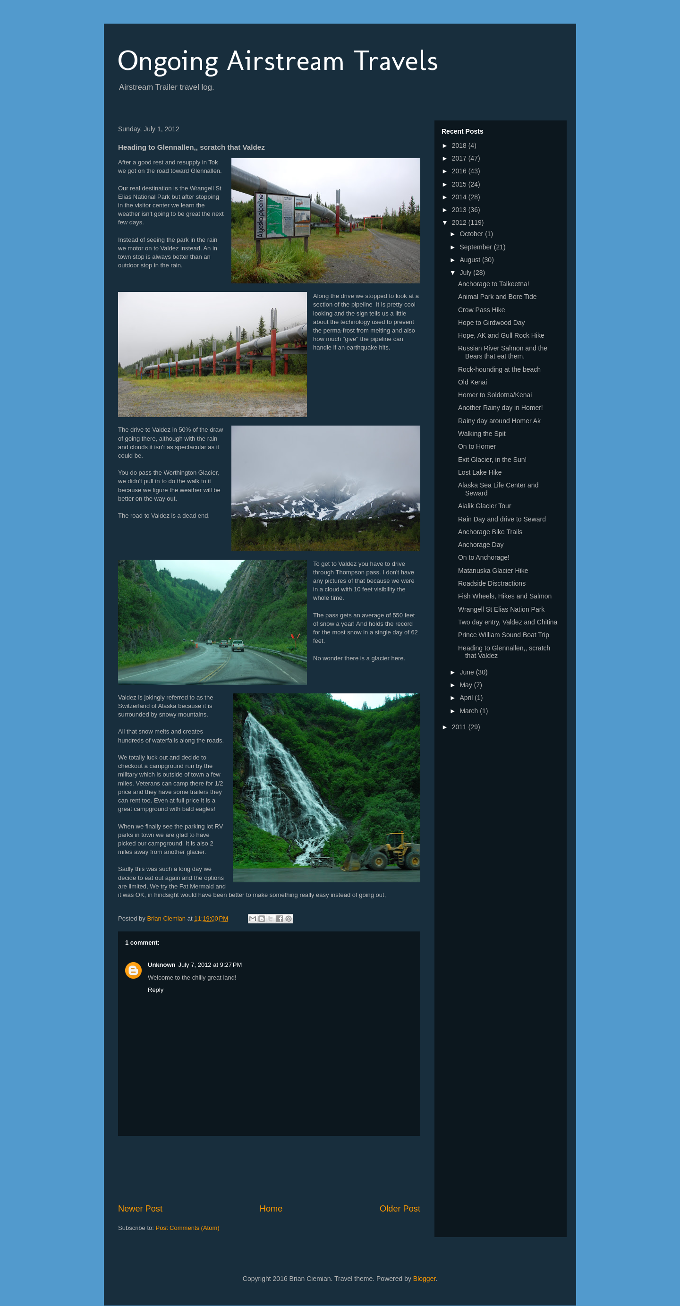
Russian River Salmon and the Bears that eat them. (502, 352)
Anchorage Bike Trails (490, 532)
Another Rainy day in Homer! (500, 407)
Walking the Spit (482, 433)
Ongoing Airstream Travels (278, 60)
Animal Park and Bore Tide (497, 296)
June (467, 672)
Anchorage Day (481, 544)
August (470, 260)
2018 (460, 145)
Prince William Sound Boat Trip (503, 635)
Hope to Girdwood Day (491, 322)
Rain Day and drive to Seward (502, 519)
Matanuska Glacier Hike (493, 570)
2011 (460, 727)
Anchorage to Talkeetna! (493, 284)
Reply (155, 989)
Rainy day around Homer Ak (499, 421)
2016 (460, 171)
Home (271, 1208)
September (476, 247)
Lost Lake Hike (480, 472)
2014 (460, 197)
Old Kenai (472, 382)
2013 (460, 209)
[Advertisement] (290, 1169)
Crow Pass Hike (481, 310)
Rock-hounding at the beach (499, 369)
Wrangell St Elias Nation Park (501, 609)
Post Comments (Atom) (188, 1227)
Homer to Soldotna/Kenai (495, 395)
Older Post (400, 1208)
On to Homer (477, 446)
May (466, 685)
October (472, 234)
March (469, 711)
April (467, 697)
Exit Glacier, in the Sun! (492, 459)
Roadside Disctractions (492, 583)
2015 (460, 184)
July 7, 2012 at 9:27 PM (210, 964)
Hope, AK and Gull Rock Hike (501, 335)
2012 (460, 222)
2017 (460, 158)
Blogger (424, 1278)
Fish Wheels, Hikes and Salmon (505, 596)
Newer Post (140, 1208)
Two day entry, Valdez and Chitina (507, 622)
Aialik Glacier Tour (484, 506)
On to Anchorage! (484, 557)
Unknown (162, 964)
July (466, 272)
